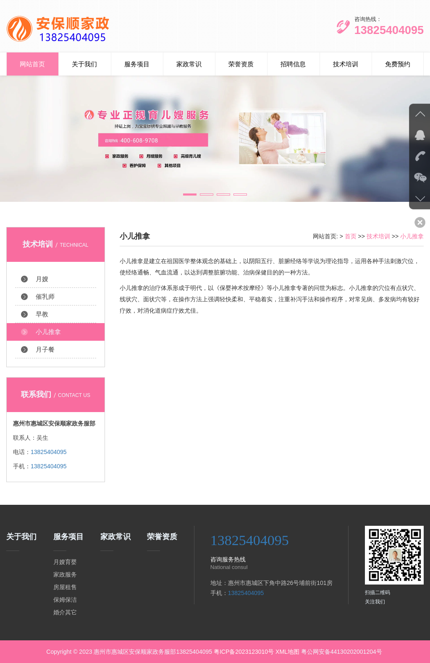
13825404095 (49, 452)
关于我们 (84, 64)
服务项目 (136, 64)
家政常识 (189, 64)
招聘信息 (293, 64)
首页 (351, 236)
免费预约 (397, 64)
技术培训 (345, 64)
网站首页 (32, 64)
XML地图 (287, 651)
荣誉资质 (241, 64)
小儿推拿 (412, 236)
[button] (190, 194)
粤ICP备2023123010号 (244, 651)
